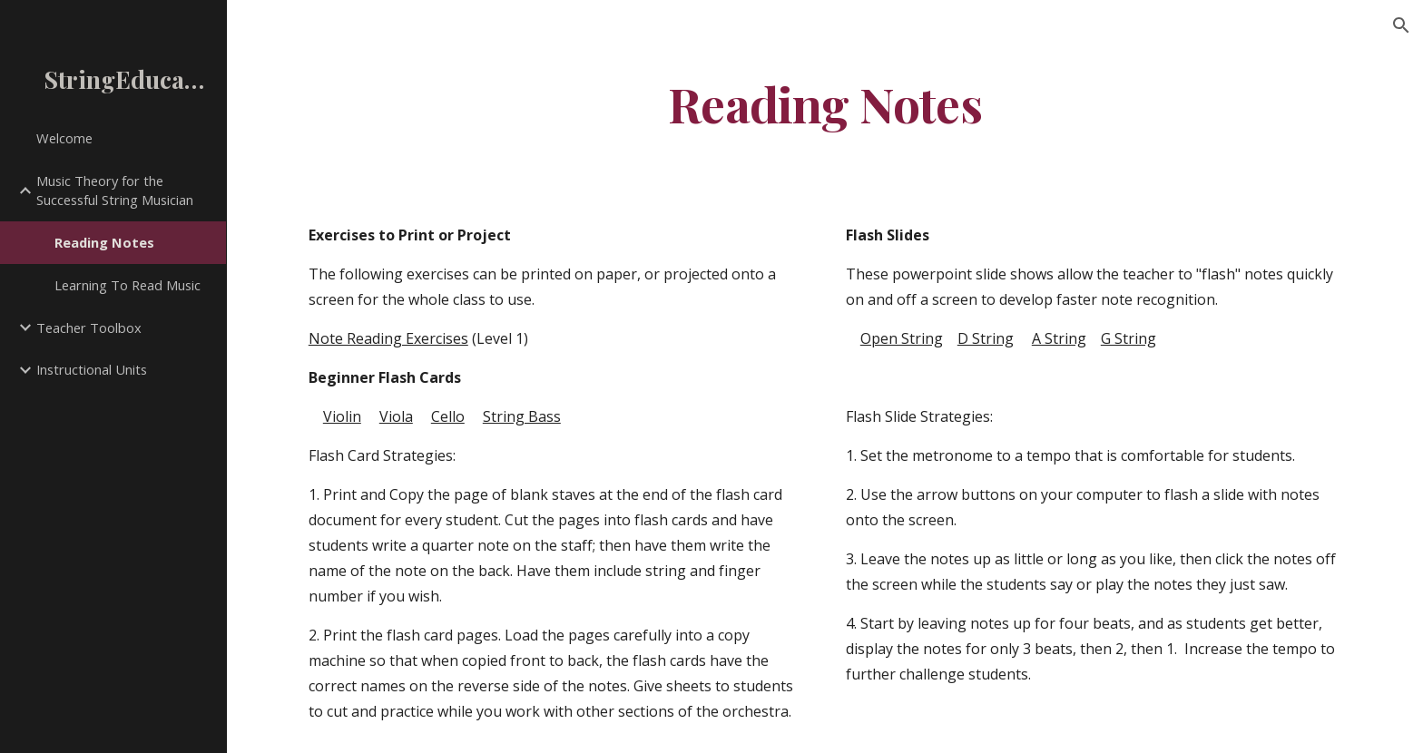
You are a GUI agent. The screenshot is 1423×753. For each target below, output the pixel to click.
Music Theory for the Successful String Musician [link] (114, 190)
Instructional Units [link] (91, 369)
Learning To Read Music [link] (127, 285)
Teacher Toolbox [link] (89, 327)
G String (1128, 338)
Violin (342, 416)
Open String (901, 338)
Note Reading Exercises (388, 338)
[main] (825, 103)
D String (985, 338)
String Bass (522, 416)
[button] (1401, 25)
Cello (448, 416)
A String (1059, 338)
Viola (396, 416)
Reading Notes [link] (104, 242)
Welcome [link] (64, 138)
